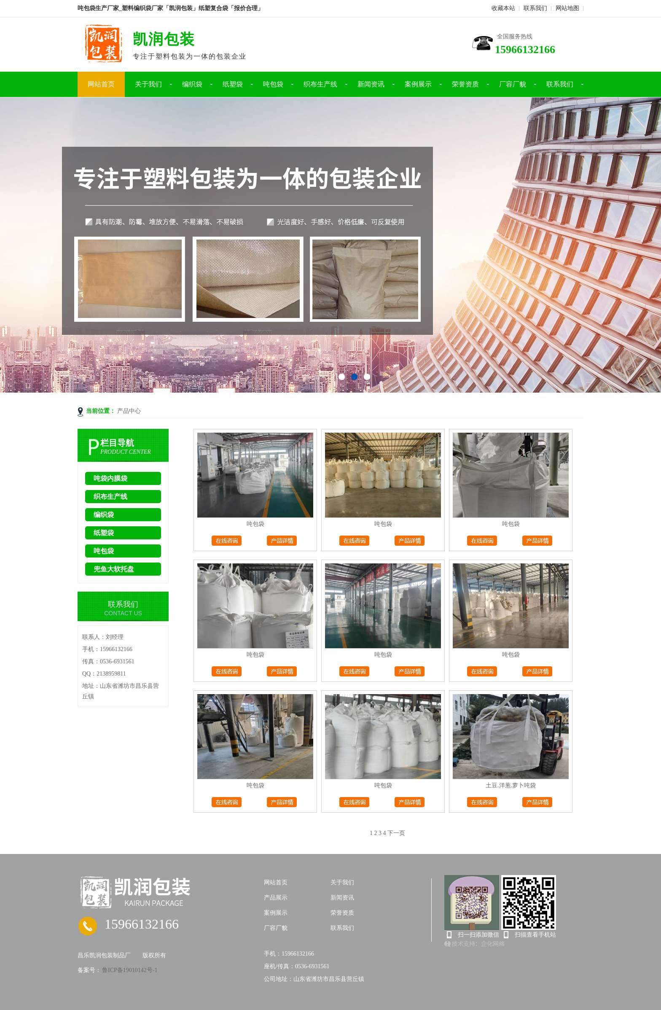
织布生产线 (320, 84)
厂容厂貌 (512, 84)
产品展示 (276, 897)
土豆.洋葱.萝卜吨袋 (511, 785)
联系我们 (535, 8)
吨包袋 (273, 84)
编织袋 (192, 84)
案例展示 (418, 84)
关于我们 (148, 84)
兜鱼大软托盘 (114, 569)
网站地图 (567, 8)
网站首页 (101, 84)
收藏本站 (503, 8)
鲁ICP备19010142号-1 (129, 970)
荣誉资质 (465, 84)
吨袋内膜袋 (110, 478)
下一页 (396, 833)
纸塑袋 (233, 84)
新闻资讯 (370, 84)
